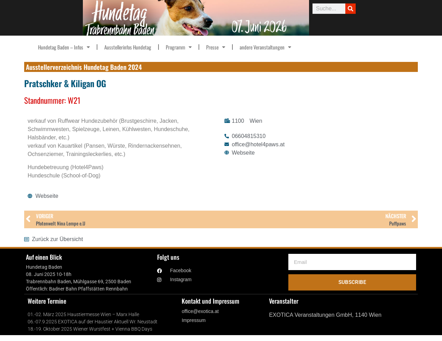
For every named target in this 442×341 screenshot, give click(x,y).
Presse (215, 47)
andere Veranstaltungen (265, 47)
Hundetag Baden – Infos (64, 47)
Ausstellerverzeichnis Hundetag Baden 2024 (84, 67)
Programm (179, 47)
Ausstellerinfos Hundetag (127, 47)
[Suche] (350, 8)
